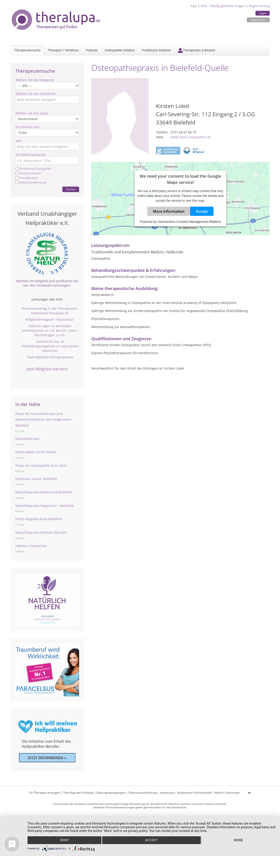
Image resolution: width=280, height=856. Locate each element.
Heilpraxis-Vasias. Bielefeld (36, 479)
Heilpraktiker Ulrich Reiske (35, 452)
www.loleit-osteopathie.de (191, 137)
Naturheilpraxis (27, 438)
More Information (168, 211)
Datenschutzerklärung (142, 793)
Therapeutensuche (27, 50)
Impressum (167, 793)
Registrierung (259, 6)
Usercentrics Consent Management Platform (189, 221)
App (194, 6)
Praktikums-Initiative (156, 50)
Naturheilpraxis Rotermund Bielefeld (43, 492)
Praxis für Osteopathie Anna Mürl (41, 465)
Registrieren (258, 20)
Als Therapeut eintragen (44, 793)
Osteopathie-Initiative (120, 50)
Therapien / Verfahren (63, 50)
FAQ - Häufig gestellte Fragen (223, 6)
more (238, 840)
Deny (64, 840)
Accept (202, 211)
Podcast (92, 50)
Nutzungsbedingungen (111, 793)
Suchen (70, 189)
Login (262, 13)
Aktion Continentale (227, 793)
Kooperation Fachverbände (194, 793)
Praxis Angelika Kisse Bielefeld (38, 519)
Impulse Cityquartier (31, 546)
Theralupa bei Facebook (78, 793)
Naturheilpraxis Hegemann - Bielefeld (44, 505)
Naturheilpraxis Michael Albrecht (41, 532)
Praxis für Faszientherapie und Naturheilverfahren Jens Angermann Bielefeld (43, 419)
